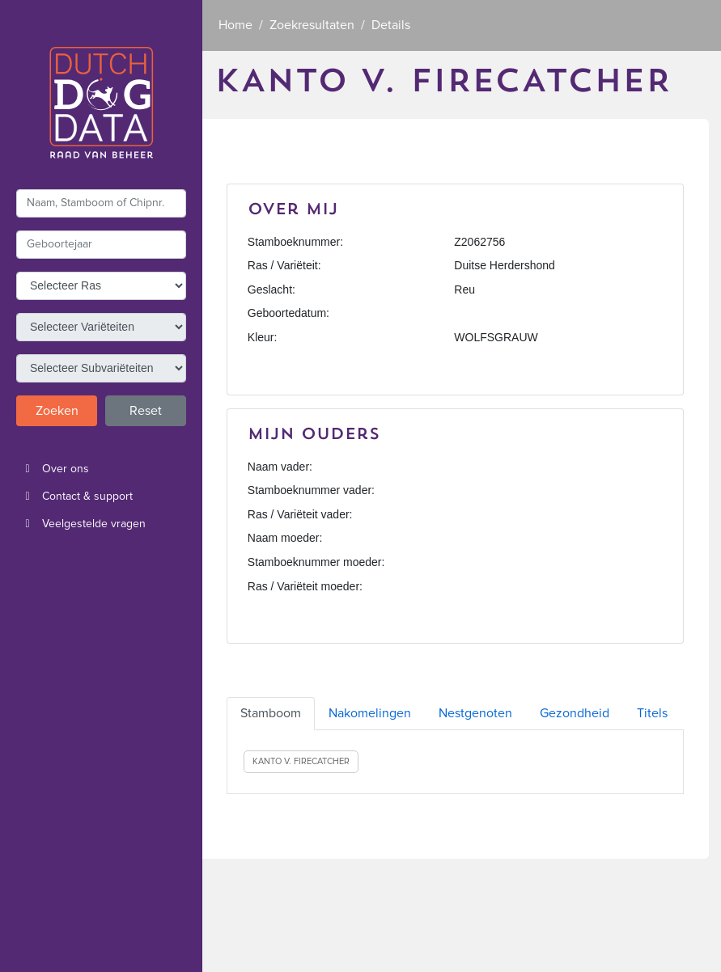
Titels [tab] (652, 713)
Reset (145, 410)
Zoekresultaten (311, 25)
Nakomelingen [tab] (370, 713)
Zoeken (57, 410)
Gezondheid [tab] (574, 713)
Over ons (52, 469)
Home (235, 25)
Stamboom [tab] (270, 713)
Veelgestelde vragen (81, 524)
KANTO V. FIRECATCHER (301, 761)
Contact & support (74, 496)
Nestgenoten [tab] (475, 713)
